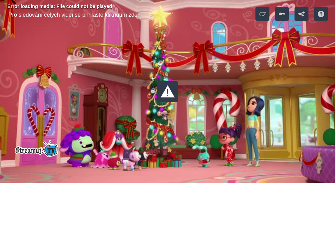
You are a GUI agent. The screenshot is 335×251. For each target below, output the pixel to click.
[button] (167, 91)
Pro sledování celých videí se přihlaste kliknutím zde (72, 15)
